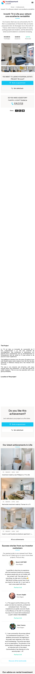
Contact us (24, 100)
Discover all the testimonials (17, 661)
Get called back (17, 88)
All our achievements (17, 539)
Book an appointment (17, 83)
